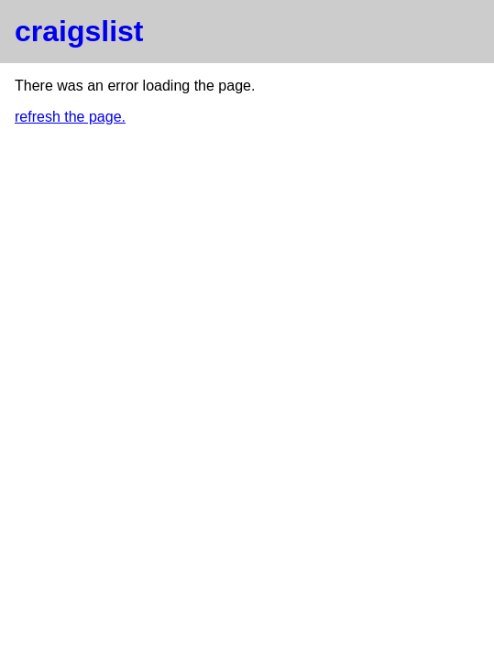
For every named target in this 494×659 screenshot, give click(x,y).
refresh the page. (70, 116)
